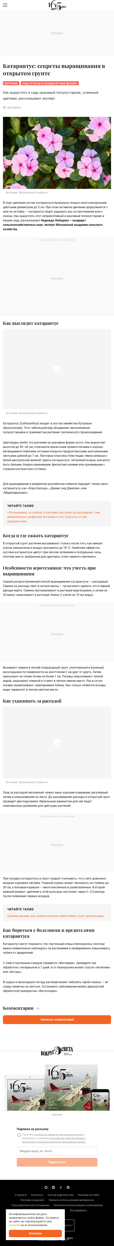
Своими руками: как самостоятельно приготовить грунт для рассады (55, 916)
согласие (14, 1225)
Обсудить (12, 107)
